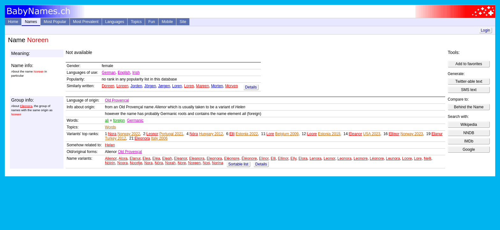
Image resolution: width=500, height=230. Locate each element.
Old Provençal (117, 100)
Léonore (377, 158)
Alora (123, 158)
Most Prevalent (86, 21)
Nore (182, 163)
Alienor (111, 158)
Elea (146, 158)
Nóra (194, 134)
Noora (122, 163)
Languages (114, 21)
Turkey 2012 (115, 138)
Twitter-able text (468, 81)
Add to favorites (468, 64)
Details (251, 87)
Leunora (393, 158)
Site (183, 21)
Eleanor (355, 134)
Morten (217, 86)
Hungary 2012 (211, 134)
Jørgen (164, 86)
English (124, 72)
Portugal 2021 (171, 134)
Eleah (167, 158)
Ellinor (394, 134)
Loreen (122, 86)
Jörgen (150, 86)
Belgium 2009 (286, 134)
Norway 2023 (412, 134)
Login (485, 30)
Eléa (156, 158)
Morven (231, 86)
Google (469, 149)
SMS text (469, 90)
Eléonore (231, 158)
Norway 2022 (128, 134)
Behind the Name (469, 107)
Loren (177, 86)
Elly (293, 158)
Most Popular (55, 21)
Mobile (167, 21)
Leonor (152, 134)
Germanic (135, 120)
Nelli (427, 158)
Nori (206, 163)
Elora (302, 158)
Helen (110, 145)
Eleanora (196, 158)
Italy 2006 (159, 138)
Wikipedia (468, 124)
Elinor (263, 158)
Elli (231, 134)
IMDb (469, 141)
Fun (151, 21)
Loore (312, 134)
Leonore (361, 158)
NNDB (468, 133)
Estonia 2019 (329, 134)
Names (31, 21)
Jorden (136, 86)
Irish (136, 72)
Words (110, 127)
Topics (136, 21)
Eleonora (26, 106)
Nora (112, 134)
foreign (119, 120)
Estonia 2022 (247, 134)
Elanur (437, 134)
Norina (217, 163)
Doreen (108, 86)
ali (107, 120)
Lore (270, 134)
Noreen (194, 163)
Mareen (202, 86)
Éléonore (249, 158)
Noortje (136, 163)
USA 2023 (371, 134)
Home (13, 21)
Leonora (344, 158)
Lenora (315, 158)
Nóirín (110, 163)
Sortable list (238, 164)
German (108, 72)
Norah (170, 163)
